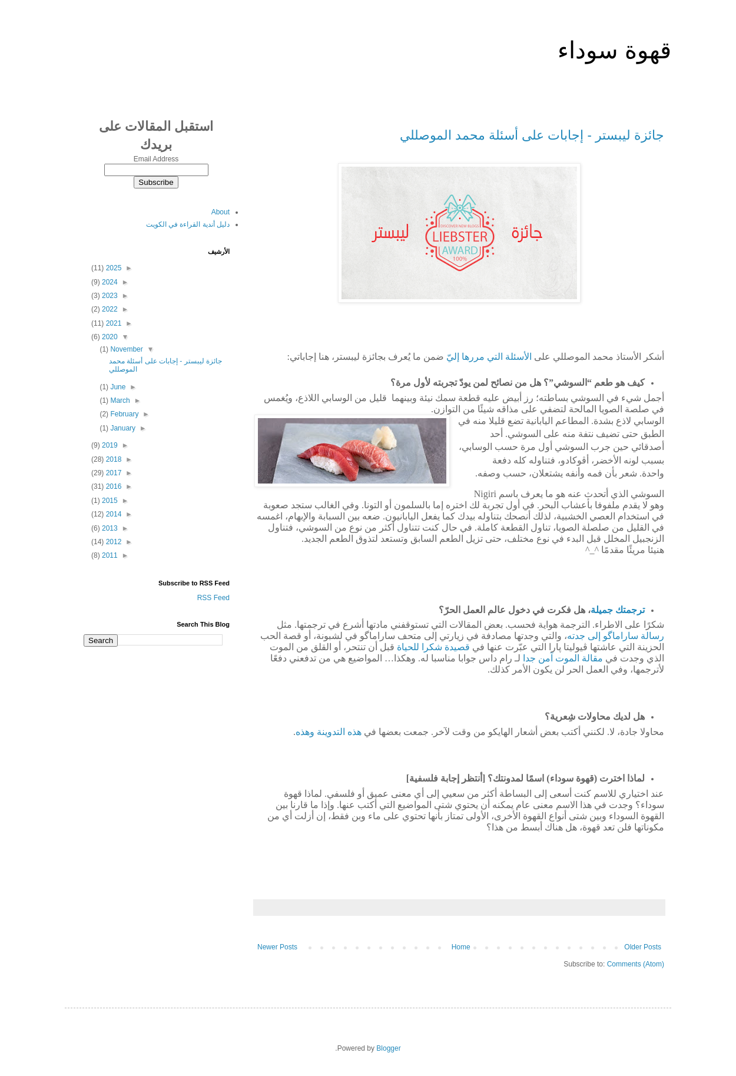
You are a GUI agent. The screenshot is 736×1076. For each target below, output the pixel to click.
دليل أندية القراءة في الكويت (188, 224)
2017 (112, 473)
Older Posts (642, 947)
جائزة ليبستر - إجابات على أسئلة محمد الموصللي (532, 135)
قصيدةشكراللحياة (433, 647)
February (123, 414)
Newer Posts (277, 947)
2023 (109, 296)
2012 (112, 542)
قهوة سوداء (614, 50)
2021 (112, 323)
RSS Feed (213, 598)
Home (461, 947)
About (220, 212)
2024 (109, 282)
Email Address (156, 159)
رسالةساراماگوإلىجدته (615, 636)
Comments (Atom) (635, 964)
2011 (109, 555)
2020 (109, 337)
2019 (109, 445)
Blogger (388, 1048)
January (121, 428)
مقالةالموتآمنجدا (563, 658)
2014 (112, 514)
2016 (112, 486)
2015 (109, 500)
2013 (109, 528)
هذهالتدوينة (339, 732)
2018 (112, 459)
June (116, 387)
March (119, 400)
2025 (112, 268)
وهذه (305, 732)
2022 (109, 309)
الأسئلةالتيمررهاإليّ (489, 357)
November (125, 349)
